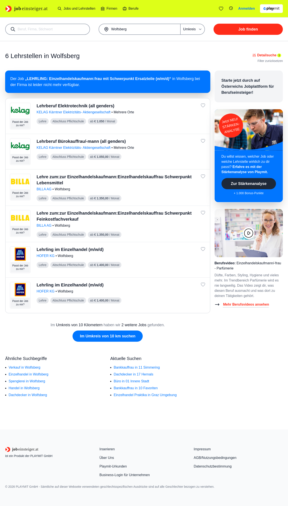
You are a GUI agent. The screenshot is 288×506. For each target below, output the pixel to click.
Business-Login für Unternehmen (124, 475)
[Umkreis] (193, 29)
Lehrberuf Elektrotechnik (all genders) (75, 105)
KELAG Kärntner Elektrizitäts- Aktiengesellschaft (74, 112)
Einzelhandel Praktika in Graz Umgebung (145, 395)
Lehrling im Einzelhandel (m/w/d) (70, 249)
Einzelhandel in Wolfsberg (28, 374)
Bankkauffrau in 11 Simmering (137, 367)
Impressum (202, 449)
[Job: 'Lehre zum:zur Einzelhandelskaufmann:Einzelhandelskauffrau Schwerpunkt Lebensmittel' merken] (203, 176)
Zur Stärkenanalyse (248, 183)
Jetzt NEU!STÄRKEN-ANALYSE (230, 125)
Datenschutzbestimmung (213, 466)
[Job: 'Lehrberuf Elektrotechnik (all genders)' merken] (203, 105)
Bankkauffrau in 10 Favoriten (136, 388)
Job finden (248, 29)
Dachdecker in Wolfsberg (28, 395)
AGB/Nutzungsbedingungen (215, 458)
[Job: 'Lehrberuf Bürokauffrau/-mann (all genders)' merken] (203, 141)
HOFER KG (46, 256)
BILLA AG (45, 189)
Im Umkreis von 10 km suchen (107, 336)
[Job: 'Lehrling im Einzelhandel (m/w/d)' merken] (203, 249)
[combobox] (47, 29)
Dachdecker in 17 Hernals (133, 374)
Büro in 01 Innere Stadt (131, 381)
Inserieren (107, 449)
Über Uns (106, 458)
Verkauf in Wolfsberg (24, 367)
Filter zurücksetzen (270, 61)
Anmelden (246, 8)
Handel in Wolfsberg (24, 388)
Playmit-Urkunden (113, 466)
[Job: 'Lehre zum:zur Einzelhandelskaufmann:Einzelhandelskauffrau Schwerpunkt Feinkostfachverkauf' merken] (203, 212)
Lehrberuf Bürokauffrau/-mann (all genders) (81, 141)
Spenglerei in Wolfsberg (27, 381)
